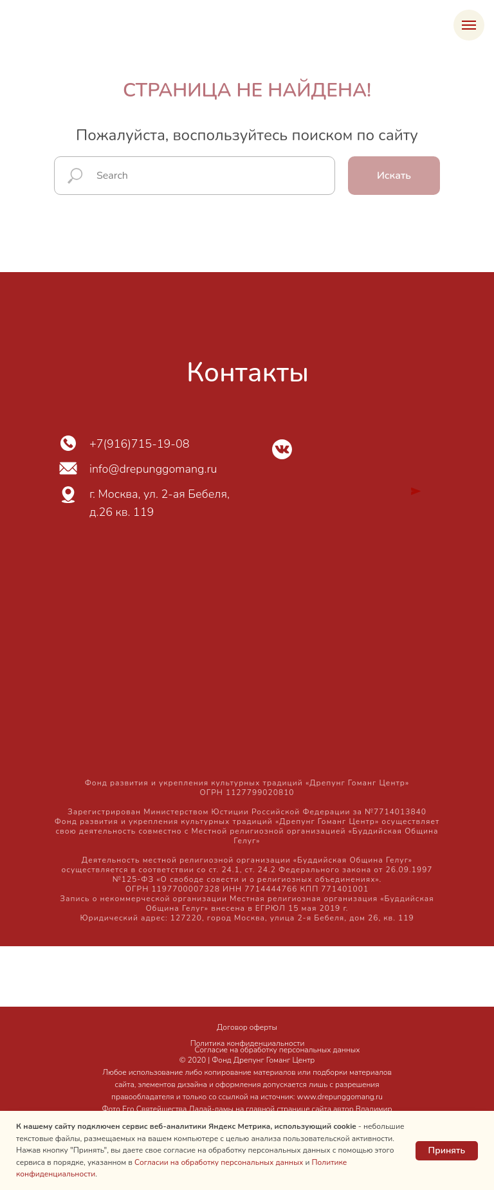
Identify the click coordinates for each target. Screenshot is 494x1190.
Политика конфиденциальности (247, 1043)
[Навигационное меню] (469, 25)
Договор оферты (247, 1027)
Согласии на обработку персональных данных (218, 1162)
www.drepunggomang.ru (340, 1097)
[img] (282, 449)
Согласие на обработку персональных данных (277, 1050)
